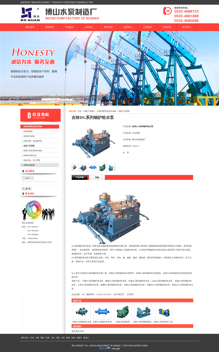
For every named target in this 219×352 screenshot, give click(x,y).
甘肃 (47, 338)
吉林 (73, 338)
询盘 (97, 177)
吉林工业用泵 (124, 111)
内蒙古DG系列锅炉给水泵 (158, 285)
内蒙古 (79, 338)
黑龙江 (86, 338)
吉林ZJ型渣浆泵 (123, 322)
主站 (32, 338)
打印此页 (119, 294)
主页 (79, 111)
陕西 (42, 338)
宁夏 (37, 338)
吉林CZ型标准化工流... (164, 322)
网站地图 (116, 349)
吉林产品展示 (89, 111)
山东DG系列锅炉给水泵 (162, 281)
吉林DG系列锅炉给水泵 (134, 285)
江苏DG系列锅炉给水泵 (88, 285)
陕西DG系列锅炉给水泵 (115, 281)
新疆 (68, 338)
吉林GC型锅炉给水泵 (102, 322)
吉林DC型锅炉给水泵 (81, 322)
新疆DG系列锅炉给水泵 (111, 285)
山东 (52, 338)
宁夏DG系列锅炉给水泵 (92, 281)
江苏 (63, 338)
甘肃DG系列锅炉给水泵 (138, 281)
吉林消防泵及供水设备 (106, 111)
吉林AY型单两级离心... (143, 322)
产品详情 (80, 177)
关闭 (130, 294)
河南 (58, 338)
